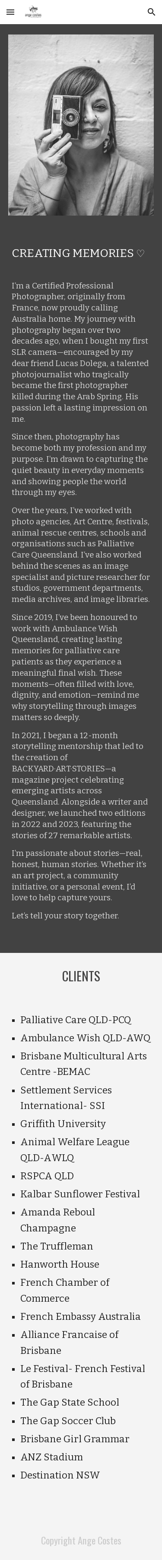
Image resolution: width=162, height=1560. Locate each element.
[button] (10, 12)
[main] (81, 252)
